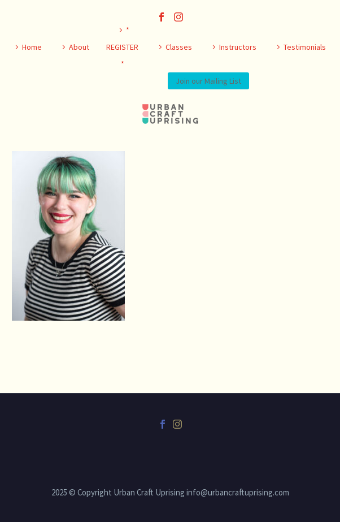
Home (32, 47)
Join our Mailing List (208, 81)
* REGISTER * (122, 47)
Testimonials (305, 47)
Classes (178, 47)
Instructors (237, 47)
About (79, 47)
